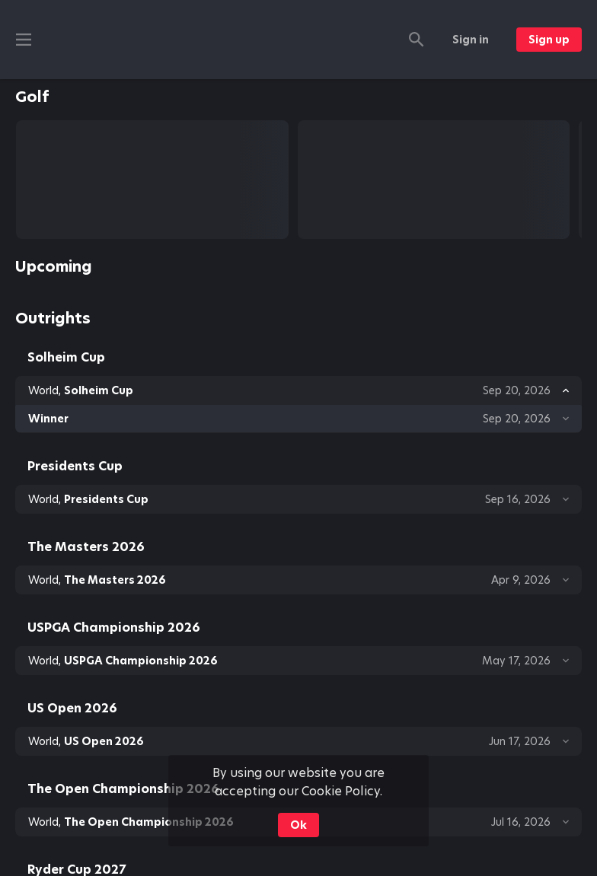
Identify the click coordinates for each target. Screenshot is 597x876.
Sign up (549, 39)
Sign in (470, 39)
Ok (298, 825)
